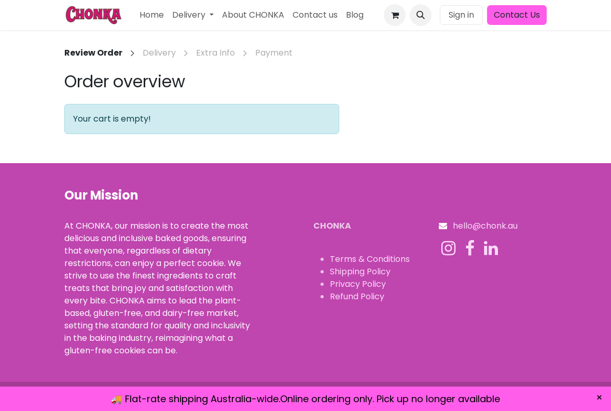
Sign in (461, 15)
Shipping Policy (360, 271)
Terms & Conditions (370, 259)
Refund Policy (357, 296)
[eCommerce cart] (395, 15)
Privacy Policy (358, 284)
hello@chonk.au (485, 226)
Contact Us (517, 15)
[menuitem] (151, 15)
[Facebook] (470, 248)
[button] (421, 15)
